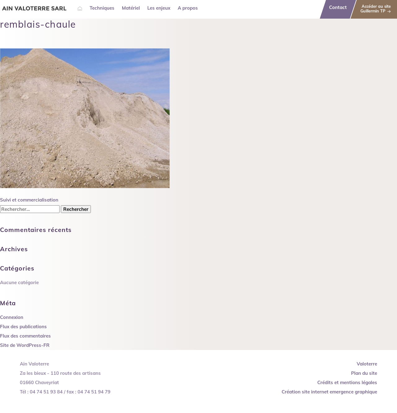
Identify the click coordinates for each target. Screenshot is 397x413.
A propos (188, 8)
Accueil (80, 8)
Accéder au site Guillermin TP (375, 8)
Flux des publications (23, 326)
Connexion (11, 317)
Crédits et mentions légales (347, 382)
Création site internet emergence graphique (329, 392)
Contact (338, 7)
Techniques (102, 8)
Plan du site (364, 373)
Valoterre (367, 364)
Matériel (131, 8)
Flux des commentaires (25, 336)
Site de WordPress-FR (25, 345)
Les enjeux (158, 8)
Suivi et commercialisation (29, 200)
